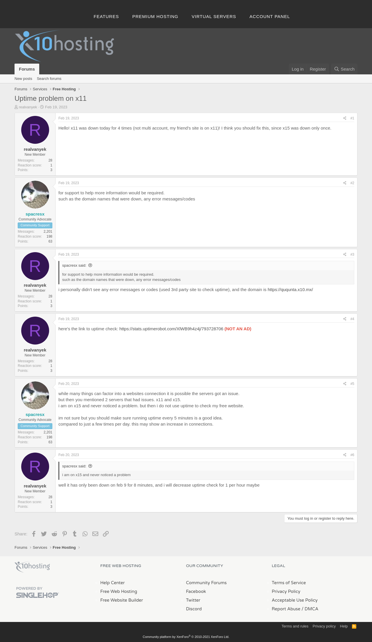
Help (344, 626)
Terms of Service (289, 582)
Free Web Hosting (118, 591)
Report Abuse (286, 608)
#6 (352, 455)
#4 (352, 319)
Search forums (49, 78)
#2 (352, 183)
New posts (23, 78)
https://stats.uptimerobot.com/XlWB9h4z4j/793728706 (171, 328)
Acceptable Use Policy (295, 600)
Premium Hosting (155, 16)
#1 (352, 118)
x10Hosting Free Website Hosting (32, 567)
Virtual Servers (214, 16)
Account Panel (270, 16)
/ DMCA (309, 608)
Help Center (112, 582)
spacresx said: (74, 265)
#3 (352, 254)
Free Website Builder (121, 600)
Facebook (196, 591)
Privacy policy (324, 626)
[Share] (344, 118)
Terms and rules (295, 626)
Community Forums (206, 582)
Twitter (193, 600)
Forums (27, 69)
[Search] (344, 69)
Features (106, 16)
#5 (352, 384)
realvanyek (28, 107)
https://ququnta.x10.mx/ (290, 289)
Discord (194, 608)
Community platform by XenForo (186, 637)
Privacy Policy (286, 591)
